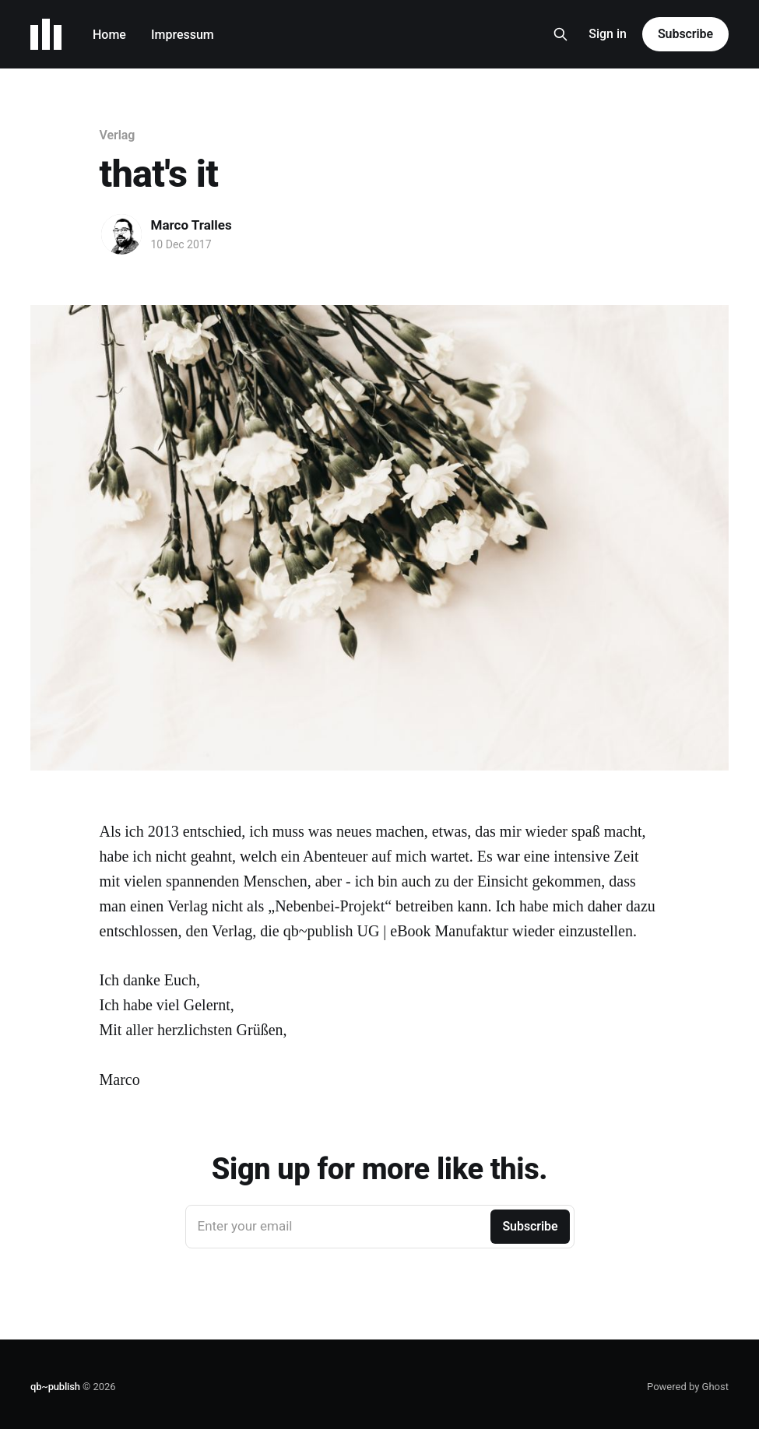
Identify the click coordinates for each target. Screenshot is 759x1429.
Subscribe (685, 33)
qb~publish (55, 1386)
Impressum (182, 34)
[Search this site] (560, 34)
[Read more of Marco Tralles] (121, 234)
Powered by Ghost (688, 1386)
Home (109, 34)
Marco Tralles (191, 225)
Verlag (117, 135)
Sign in (608, 33)
